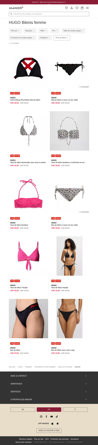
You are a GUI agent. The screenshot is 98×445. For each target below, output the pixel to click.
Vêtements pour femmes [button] (45, 367)
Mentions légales (25, 439)
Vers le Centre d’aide (49, 430)
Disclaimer (75, 439)
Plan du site (38, 439)
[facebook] (46, 416)
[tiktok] (57, 416)
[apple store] (52, 423)
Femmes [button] (28, 367)
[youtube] (51, 416)
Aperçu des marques (23, 442)
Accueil (12, 367)
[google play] (57, 423)
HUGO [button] (20, 367)
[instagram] (41, 416)
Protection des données (60, 439)
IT (75, 409)
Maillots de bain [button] (65, 367)
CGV (47, 439)
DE (23, 409)
